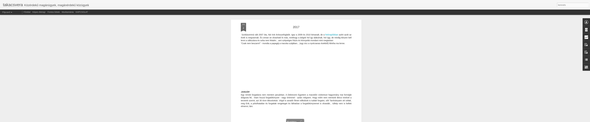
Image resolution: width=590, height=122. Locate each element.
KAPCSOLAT (82, 12)
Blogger (302, 120)
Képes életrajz (39, 12)
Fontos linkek (54, 12)
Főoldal (27, 12)
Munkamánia (68, 12)
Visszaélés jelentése (314, 120)
